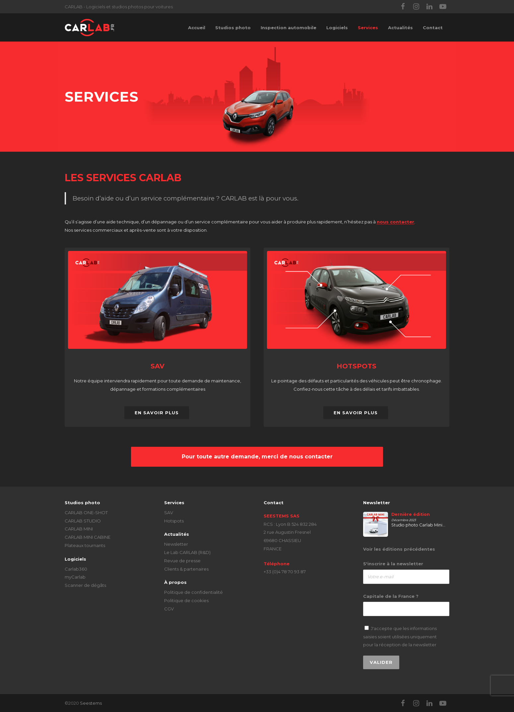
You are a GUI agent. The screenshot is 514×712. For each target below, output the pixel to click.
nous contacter (395, 221)
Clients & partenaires (186, 569)
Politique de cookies (186, 600)
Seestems (91, 703)
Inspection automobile (288, 27)
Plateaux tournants (85, 545)
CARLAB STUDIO (83, 520)
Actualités (400, 27)
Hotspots (174, 520)
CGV (169, 608)
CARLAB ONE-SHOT (86, 512)
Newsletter (176, 544)
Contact (433, 27)
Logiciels (337, 27)
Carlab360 (76, 569)
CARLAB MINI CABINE (87, 537)
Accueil (196, 27)
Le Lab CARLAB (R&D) (187, 552)
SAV (168, 512)
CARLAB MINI (79, 528)
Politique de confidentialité (193, 592)
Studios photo (233, 27)
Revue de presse (182, 560)
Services (368, 27)
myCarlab (75, 577)
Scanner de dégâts (85, 585)
